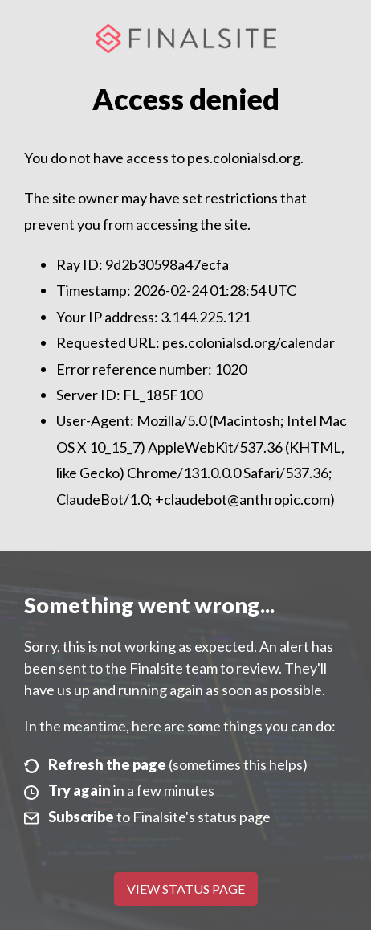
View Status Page (186, 888)
